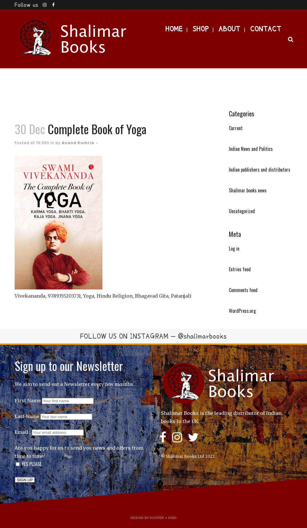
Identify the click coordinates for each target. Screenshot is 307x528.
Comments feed (243, 290)
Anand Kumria (78, 142)
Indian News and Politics (251, 148)
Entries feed (240, 269)
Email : (49, 432)
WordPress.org (242, 310)
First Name (28, 400)
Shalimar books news (248, 190)
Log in (234, 248)
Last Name (27, 416)
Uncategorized (242, 211)
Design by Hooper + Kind (153, 518)
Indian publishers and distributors (259, 169)
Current (236, 128)
